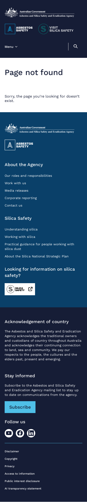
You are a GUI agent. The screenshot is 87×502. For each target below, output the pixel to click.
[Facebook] (20, 433)
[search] (75, 47)
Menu (9, 47)
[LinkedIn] (31, 433)
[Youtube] (9, 433)
